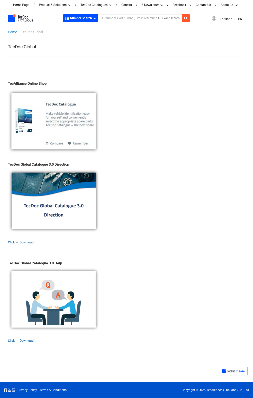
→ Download (24, 242)
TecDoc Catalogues (96, 5)
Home (12, 32)
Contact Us (203, 5)
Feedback (179, 5)
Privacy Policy (27, 390)
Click (11, 242)
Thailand (226, 19)
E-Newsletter (152, 5)
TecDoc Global (32, 32)
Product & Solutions (55, 5)
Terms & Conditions (53, 390)
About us (229, 5)
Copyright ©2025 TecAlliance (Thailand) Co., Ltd (215, 390)
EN (240, 19)
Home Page (21, 5)
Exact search (171, 18)
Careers (126, 5)
